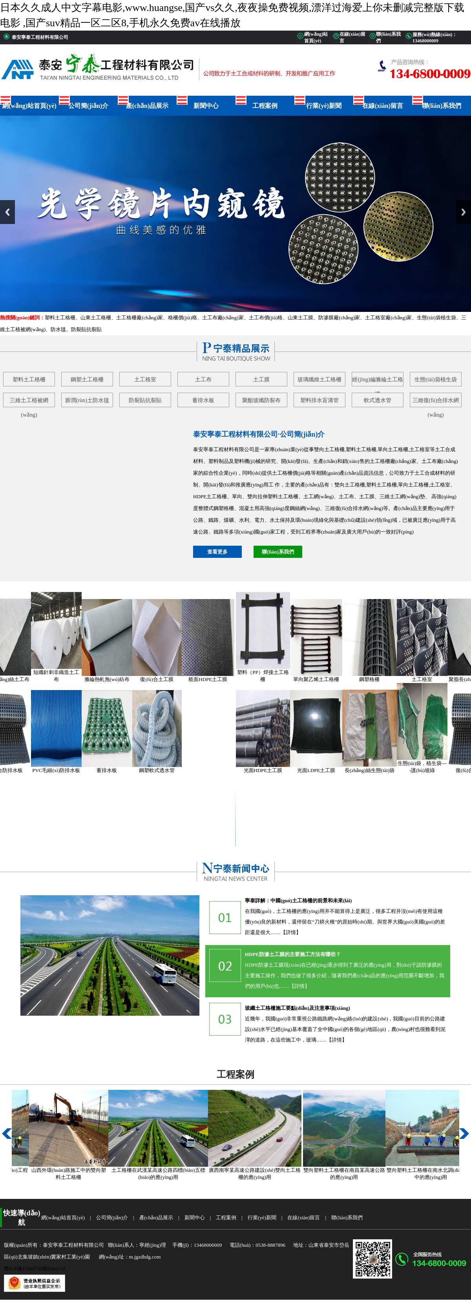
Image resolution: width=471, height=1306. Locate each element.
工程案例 (264, 105)
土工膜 (261, 380)
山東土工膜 (300, 318)
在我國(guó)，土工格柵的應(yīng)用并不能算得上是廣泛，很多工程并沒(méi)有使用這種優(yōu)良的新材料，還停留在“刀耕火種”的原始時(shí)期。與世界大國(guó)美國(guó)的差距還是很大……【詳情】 (345, 921)
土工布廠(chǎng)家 (223, 318)
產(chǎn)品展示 (147, 105)
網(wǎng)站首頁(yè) (29, 105)
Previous (7, 212)
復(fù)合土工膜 (164, 679)
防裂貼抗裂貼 (86, 329)
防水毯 (58, 329)
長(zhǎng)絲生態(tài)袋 (377, 770)
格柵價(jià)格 (182, 318)
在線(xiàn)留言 (382, 105)
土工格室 (145, 380)
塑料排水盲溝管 (319, 400)
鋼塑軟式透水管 (164, 770)
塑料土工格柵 (60, 318)
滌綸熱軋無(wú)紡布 (114, 679)
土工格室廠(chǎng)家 (388, 318)
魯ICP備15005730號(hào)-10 (34, 1268)
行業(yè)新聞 (323, 105)
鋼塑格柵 (377, 679)
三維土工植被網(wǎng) (29, 402)
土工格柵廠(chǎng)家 (139, 318)
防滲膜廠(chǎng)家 (339, 318)
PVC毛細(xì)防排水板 (64, 770)
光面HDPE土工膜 (270, 770)
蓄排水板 (203, 400)
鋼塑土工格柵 (87, 380)
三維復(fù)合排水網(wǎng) (436, 402)
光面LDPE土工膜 (324, 770)
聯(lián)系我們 (441, 105)
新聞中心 (206, 105)
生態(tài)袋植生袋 (436, 318)
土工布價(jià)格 (266, 318)
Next (463, 212)
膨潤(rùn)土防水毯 (87, 400)
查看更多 (217, 552)
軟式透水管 (377, 400)
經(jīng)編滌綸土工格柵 (377, 381)
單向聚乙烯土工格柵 (324, 679)
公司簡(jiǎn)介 (88, 105)
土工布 (203, 380)
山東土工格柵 (95, 318)
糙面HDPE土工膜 (215, 679)
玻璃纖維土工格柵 (319, 380)
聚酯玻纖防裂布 (261, 400)
